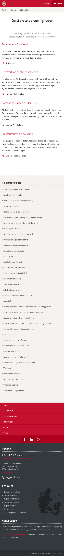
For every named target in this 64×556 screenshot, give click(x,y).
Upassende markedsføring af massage (18, 200)
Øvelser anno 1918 (11, 351)
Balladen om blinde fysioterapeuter (17, 295)
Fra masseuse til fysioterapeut (15, 356)
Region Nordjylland (10, 505)
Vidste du (6, 368)
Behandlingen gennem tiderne (15, 245)
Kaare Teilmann (9, 334)
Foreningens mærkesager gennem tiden (19, 234)
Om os (13, 10)
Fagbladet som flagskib (12, 262)
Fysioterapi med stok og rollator (16, 189)
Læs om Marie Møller (15, 94)
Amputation (7, 301)
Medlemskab (8, 410)
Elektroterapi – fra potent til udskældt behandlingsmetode (26, 323)
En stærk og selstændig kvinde (20, 72)
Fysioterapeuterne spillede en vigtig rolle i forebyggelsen (26, 306)
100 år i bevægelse (10, 284)
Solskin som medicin (11, 206)
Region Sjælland (9, 495)
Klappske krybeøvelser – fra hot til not (18, 317)
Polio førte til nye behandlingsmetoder (18, 362)
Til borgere (33, 553)
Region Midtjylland (10, 498)
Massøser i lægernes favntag (14, 340)
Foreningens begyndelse (12, 379)
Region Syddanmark (11, 502)
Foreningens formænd (15, 44)
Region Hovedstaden (11, 491)
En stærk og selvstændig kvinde (16, 273)
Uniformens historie (11, 373)
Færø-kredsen (8, 509)
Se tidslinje (10, 63)
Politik (5, 427)
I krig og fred (8, 256)
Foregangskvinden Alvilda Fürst (20, 103)
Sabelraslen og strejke (12, 289)
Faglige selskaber (10, 416)
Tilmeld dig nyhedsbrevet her (14, 534)
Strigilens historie (10, 384)
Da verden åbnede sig (11, 278)
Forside (4, 10)
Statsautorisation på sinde (17, 134)
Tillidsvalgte (8, 421)
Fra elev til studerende (12, 195)
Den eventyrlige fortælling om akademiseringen (22, 217)
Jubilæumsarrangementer (13, 390)
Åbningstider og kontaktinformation (16, 458)
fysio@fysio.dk (11, 477)
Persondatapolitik (46, 553)
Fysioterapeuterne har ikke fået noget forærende (23, 312)
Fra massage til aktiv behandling (16, 211)
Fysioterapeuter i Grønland (14, 512)
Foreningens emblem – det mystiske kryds (20, 223)
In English (58, 553)
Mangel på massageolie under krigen (18, 328)
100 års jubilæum (25, 10)
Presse (5, 432)
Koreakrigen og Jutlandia (13, 250)
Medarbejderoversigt (10, 472)
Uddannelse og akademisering (15, 239)
